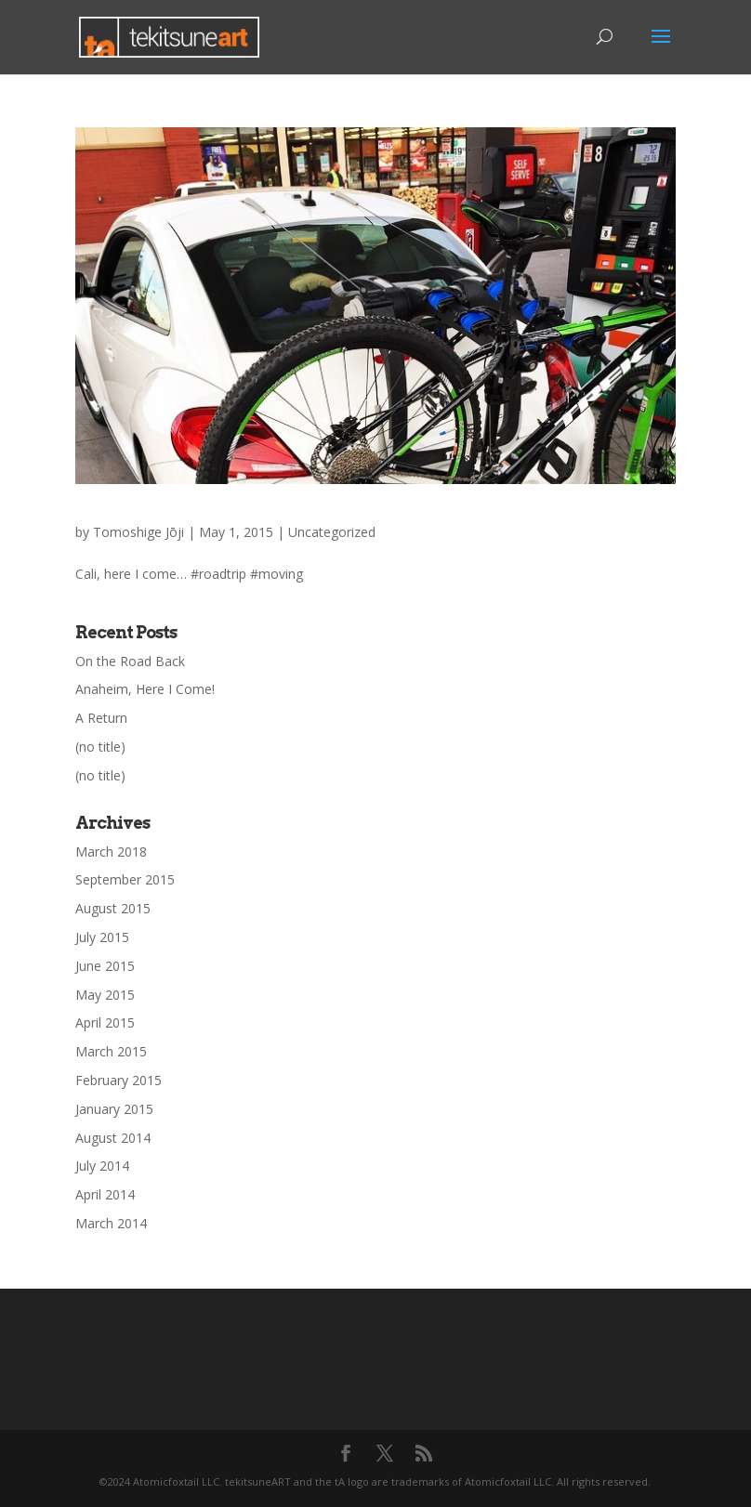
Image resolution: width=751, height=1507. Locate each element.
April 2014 (105, 1194)
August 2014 (113, 1138)
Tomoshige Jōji (138, 532)
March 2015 (111, 1051)
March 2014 (111, 1223)
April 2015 (105, 1022)
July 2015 (102, 937)
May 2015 (105, 994)
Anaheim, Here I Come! (145, 689)
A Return (101, 718)
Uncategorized (332, 532)
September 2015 (125, 879)
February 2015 (118, 1080)
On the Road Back (130, 661)
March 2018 (111, 851)
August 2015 (113, 908)
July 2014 (102, 1165)
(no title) (100, 746)
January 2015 (114, 1109)
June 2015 (105, 966)
